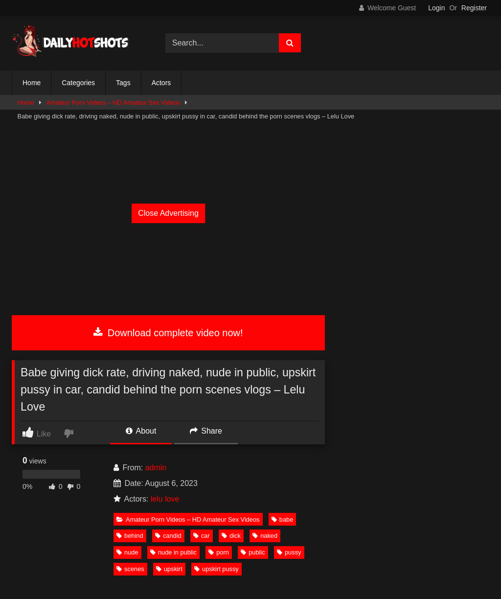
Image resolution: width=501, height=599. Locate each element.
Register (474, 8)
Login (436, 8)
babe (282, 519)
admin (156, 467)
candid (168, 535)
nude (127, 552)
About (141, 431)
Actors (161, 83)
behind (129, 535)
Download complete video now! (168, 332)
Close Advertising (168, 213)
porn (218, 552)
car (201, 535)
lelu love (165, 499)
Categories (78, 83)
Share (206, 431)
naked (264, 535)
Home (32, 83)
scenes (130, 569)
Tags (123, 83)
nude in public (173, 552)
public (253, 552)
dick (231, 535)
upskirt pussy (216, 569)
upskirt (169, 569)
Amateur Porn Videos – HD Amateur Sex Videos (113, 102)
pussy (289, 552)
